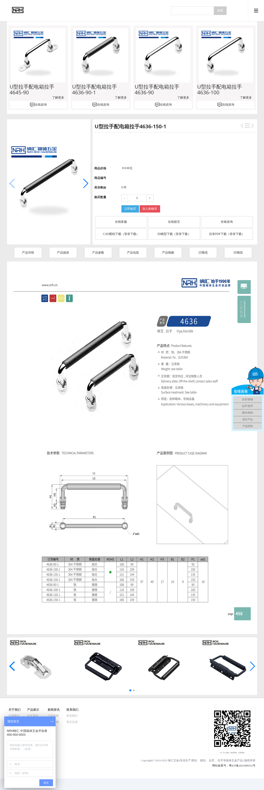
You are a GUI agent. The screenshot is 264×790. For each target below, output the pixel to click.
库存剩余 (100, 187)
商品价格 (100, 168)
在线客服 (121, 221)
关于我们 (15, 709)
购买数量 (100, 197)
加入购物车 (149, 208)
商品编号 (100, 178)
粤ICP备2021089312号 (242, 765)
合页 (211, 760)
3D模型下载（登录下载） (174, 234)
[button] (85, 183)
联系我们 (72, 709)
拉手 (220, 760)
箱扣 (203, 760)
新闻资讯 (54, 709)
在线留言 (174, 221)
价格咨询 (227, 221)
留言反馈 (72, 722)
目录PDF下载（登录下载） (227, 234)
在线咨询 (41, 104)
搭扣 (194, 760)
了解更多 (58, 97)
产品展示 (33, 709)
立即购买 (130, 208)
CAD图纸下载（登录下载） (121, 234)
